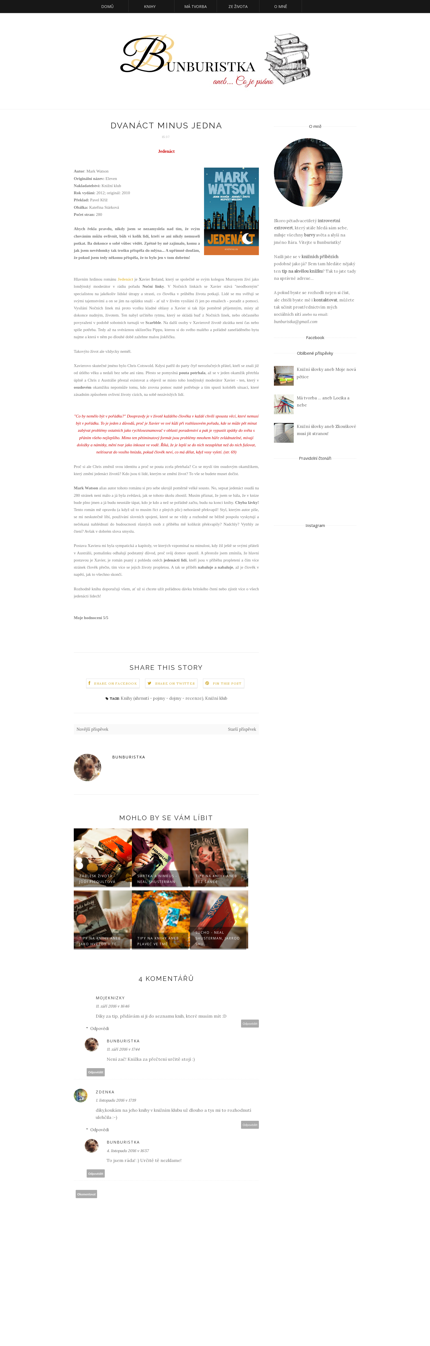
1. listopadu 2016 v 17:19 (116, 1100)
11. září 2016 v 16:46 (112, 1006)
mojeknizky (110, 997)
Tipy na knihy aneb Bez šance (216, 879)
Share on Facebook (115, 683)
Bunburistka (128, 757)
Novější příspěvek (92, 729)
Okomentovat (86, 1194)
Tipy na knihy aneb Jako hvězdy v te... (100, 941)
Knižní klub (216, 698)
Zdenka (105, 1091)
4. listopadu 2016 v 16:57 (127, 1150)
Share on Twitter (175, 683)
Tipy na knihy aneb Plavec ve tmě (158, 941)
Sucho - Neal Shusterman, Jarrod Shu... (218, 938)
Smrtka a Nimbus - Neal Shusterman (157, 879)
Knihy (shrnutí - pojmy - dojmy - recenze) (162, 698)
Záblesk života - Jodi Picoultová (97, 879)
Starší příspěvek (242, 729)
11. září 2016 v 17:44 (123, 1049)
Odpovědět (250, 1023)
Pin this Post (227, 683)
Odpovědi (99, 1028)
